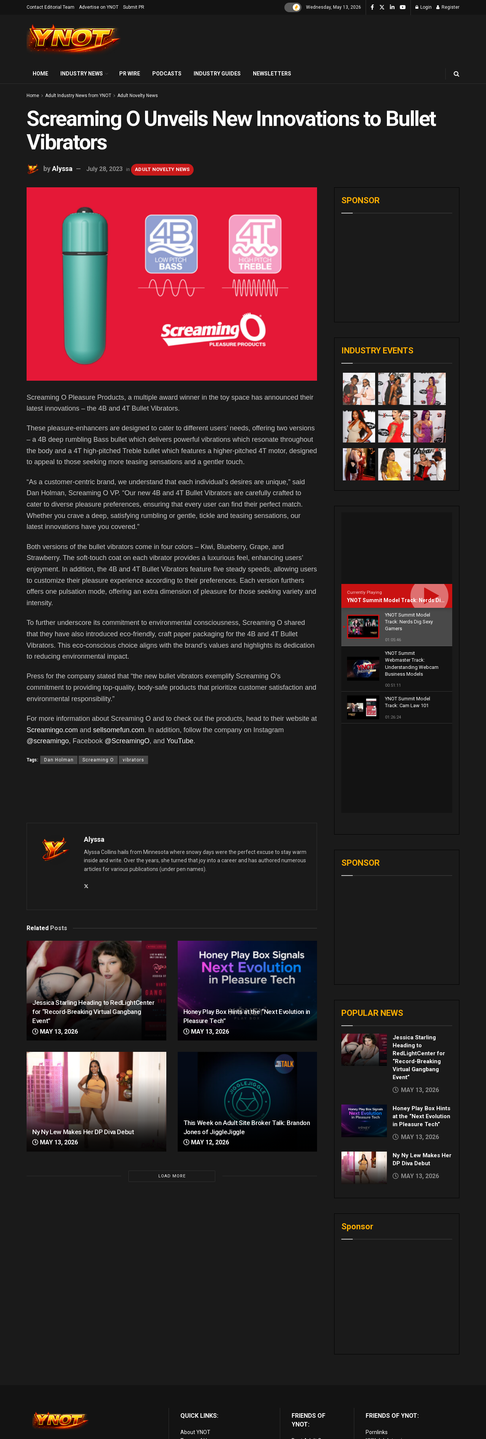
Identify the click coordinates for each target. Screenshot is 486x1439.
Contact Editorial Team (50, 7)
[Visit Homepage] (74, 39)
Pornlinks (377, 1343)
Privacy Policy (196, 1360)
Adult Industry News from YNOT (78, 95)
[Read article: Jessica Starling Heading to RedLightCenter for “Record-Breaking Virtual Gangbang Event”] (364, 961)
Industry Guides (217, 74)
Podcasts (166, 74)
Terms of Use (196, 1351)
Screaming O (98, 760)
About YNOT (195, 1343)
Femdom (376, 1368)
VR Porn (375, 1394)
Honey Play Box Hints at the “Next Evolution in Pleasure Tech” (421, 1027)
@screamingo (48, 741)
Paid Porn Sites (384, 1377)
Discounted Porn (311, 1394)
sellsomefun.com (118, 730)
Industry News (81, 74)
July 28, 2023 (104, 169)
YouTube (179, 741)
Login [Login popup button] (423, 7)
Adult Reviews (309, 1368)
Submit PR (133, 7)
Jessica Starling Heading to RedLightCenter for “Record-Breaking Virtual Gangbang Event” (93, 1012)
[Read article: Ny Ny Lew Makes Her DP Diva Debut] (96, 1102)
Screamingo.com (52, 730)
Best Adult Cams (312, 1351)
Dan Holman (59, 760)
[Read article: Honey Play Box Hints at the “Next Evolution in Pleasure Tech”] (247, 990)
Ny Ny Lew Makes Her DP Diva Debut (83, 1132)
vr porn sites (306, 1402)
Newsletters (272, 74)
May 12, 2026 (206, 1142)
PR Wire (129, 74)
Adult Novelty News (137, 95)
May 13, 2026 (55, 1031)
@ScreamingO (126, 741)
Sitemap (190, 1386)
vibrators (133, 760)
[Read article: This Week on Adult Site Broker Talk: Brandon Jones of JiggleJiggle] (247, 1102)
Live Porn (303, 1360)
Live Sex (375, 1386)
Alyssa (62, 169)
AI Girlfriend (380, 1402)
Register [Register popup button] (447, 7)
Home (40, 74)
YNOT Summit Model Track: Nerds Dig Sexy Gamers (412, 600)
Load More (172, 1176)
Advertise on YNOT (98, 7)
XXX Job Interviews (389, 1351)
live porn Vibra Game (390, 1411)
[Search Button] (456, 73)
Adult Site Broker (386, 1360)
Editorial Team (197, 1368)
